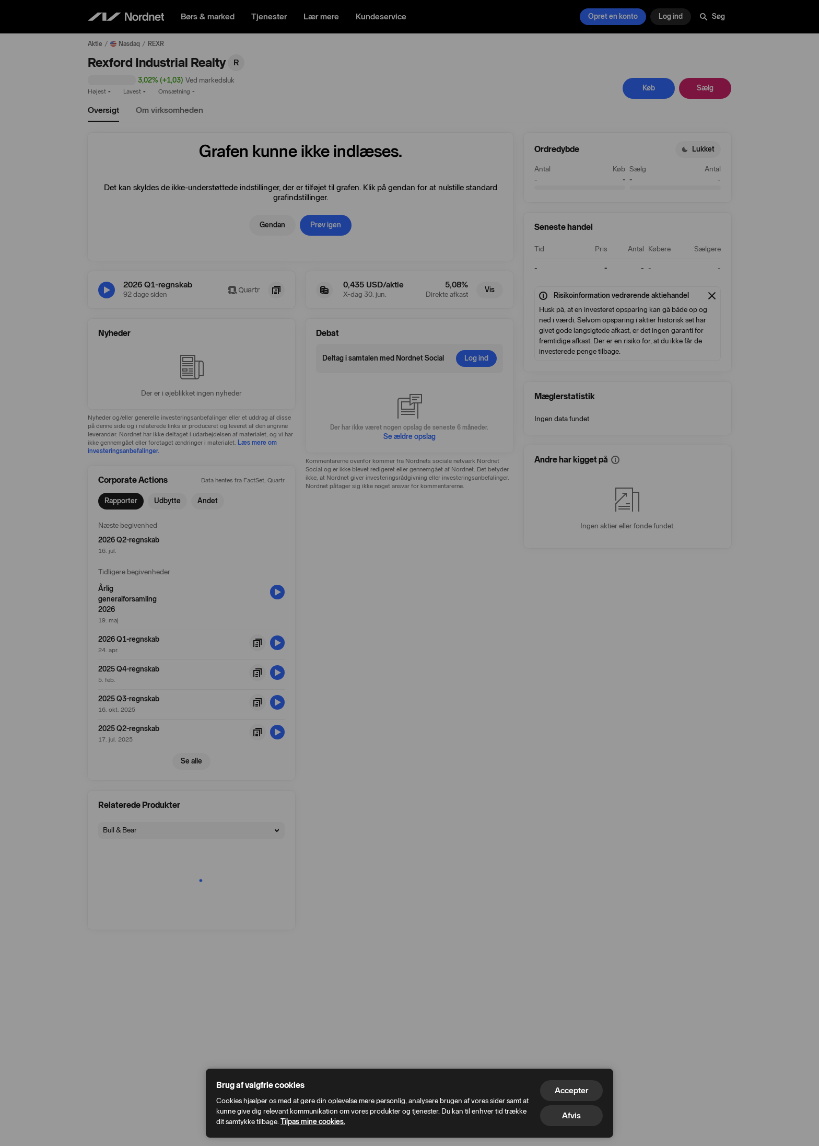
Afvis (571, 1115)
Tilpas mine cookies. (312, 1121)
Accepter (571, 1090)
